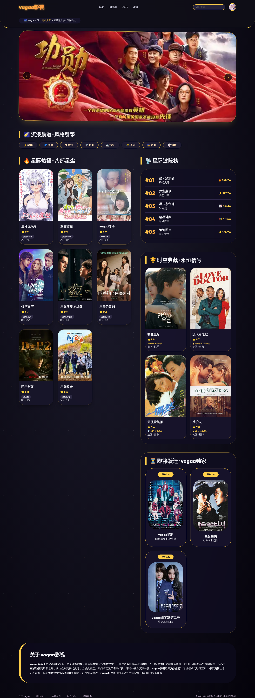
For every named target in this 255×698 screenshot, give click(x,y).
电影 (101, 7)
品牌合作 (56, 696)
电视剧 (113, 7)
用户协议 (71, 696)
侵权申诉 (87, 696)
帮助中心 (40, 696)
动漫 (135, 7)
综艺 (125, 7)
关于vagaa (24, 696)
